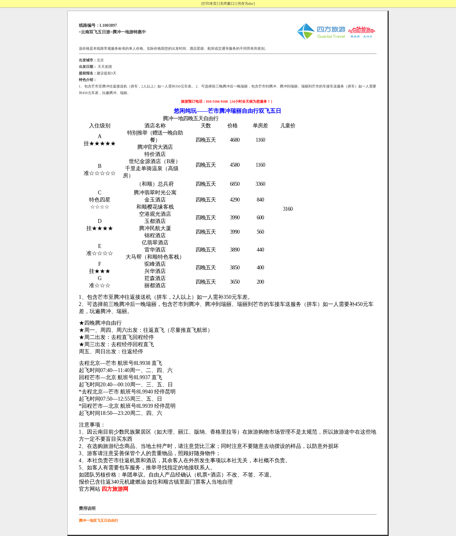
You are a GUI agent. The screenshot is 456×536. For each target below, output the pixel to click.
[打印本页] (209, 3)
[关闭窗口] (227, 3)
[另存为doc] (245, 3)
